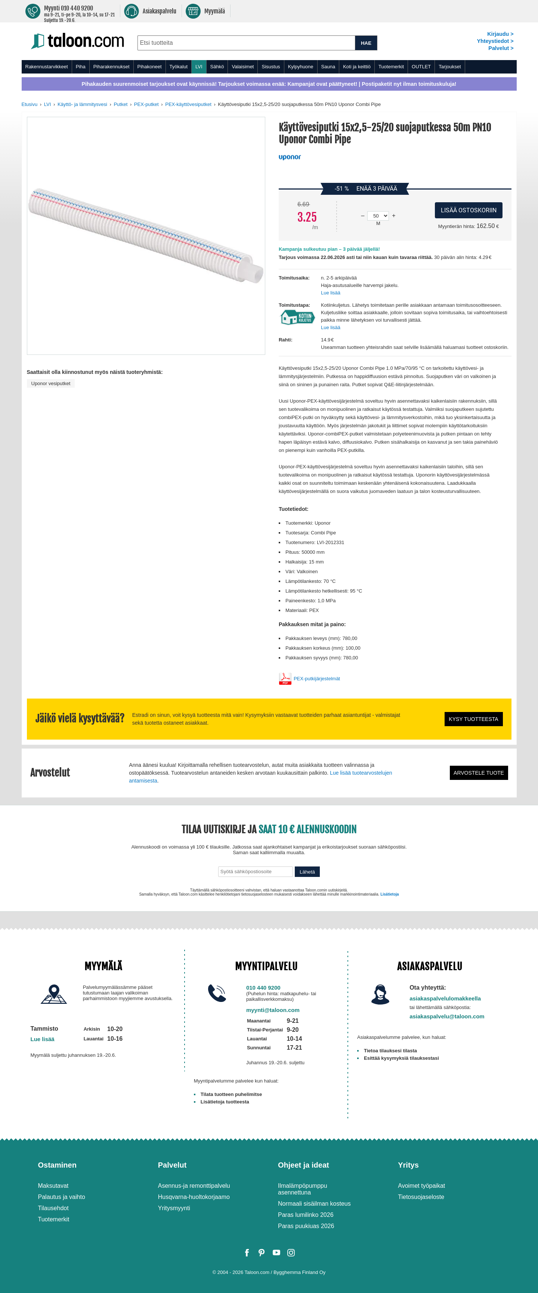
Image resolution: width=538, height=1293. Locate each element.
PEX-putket (146, 104)
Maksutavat (53, 1186)
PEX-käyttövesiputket (188, 104)
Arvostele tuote (479, 773)
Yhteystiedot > (495, 41)
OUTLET (421, 66)
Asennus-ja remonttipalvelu (194, 1186)
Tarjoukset (450, 66)
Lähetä (307, 872)
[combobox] (246, 42)
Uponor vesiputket (51, 383)
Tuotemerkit (391, 66)
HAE (366, 43)
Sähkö (217, 66)
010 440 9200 (263, 987)
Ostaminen (57, 1165)
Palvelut (172, 1165)
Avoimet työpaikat (421, 1186)
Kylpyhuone (300, 66)
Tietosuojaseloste (421, 1197)
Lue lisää (330, 293)
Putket (120, 104)
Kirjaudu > (500, 34)
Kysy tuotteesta (473, 719)
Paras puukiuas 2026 (306, 1226)
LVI (198, 66)
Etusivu (30, 104)
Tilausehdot (53, 1208)
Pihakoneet (149, 66)
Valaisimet (243, 66)
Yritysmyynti (174, 1208)
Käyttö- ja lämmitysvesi (82, 104)
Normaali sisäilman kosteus (314, 1203)
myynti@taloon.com (273, 1010)
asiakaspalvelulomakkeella (445, 998)
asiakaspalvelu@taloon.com (447, 1016)
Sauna (328, 66)
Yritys (408, 1165)
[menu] (269, 67)
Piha (81, 66)
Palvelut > (500, 48)
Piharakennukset (111, 66)
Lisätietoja (389, 894)
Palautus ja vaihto (61, 1197)
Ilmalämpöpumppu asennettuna (302, 1189)
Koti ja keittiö (357, 66)
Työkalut (179, 66)
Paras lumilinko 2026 (306, 1215)
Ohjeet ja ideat (303, 1165)
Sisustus (271, 66)
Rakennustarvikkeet (46, 66)
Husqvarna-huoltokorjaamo (194, 1197)
